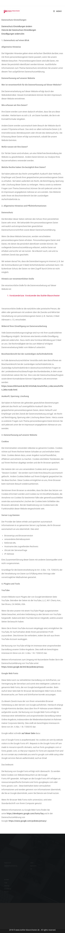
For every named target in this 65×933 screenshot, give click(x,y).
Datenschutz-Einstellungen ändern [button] (16, 26)
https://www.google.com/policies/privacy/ (28, 821)
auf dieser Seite (28, 733)
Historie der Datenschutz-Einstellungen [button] (18, 30)
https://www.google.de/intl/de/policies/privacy (22, 667)
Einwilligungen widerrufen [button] (12, 34)
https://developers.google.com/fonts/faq (25, 813)
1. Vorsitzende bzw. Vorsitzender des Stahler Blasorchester (33, 295)
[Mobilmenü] (57, 11)
